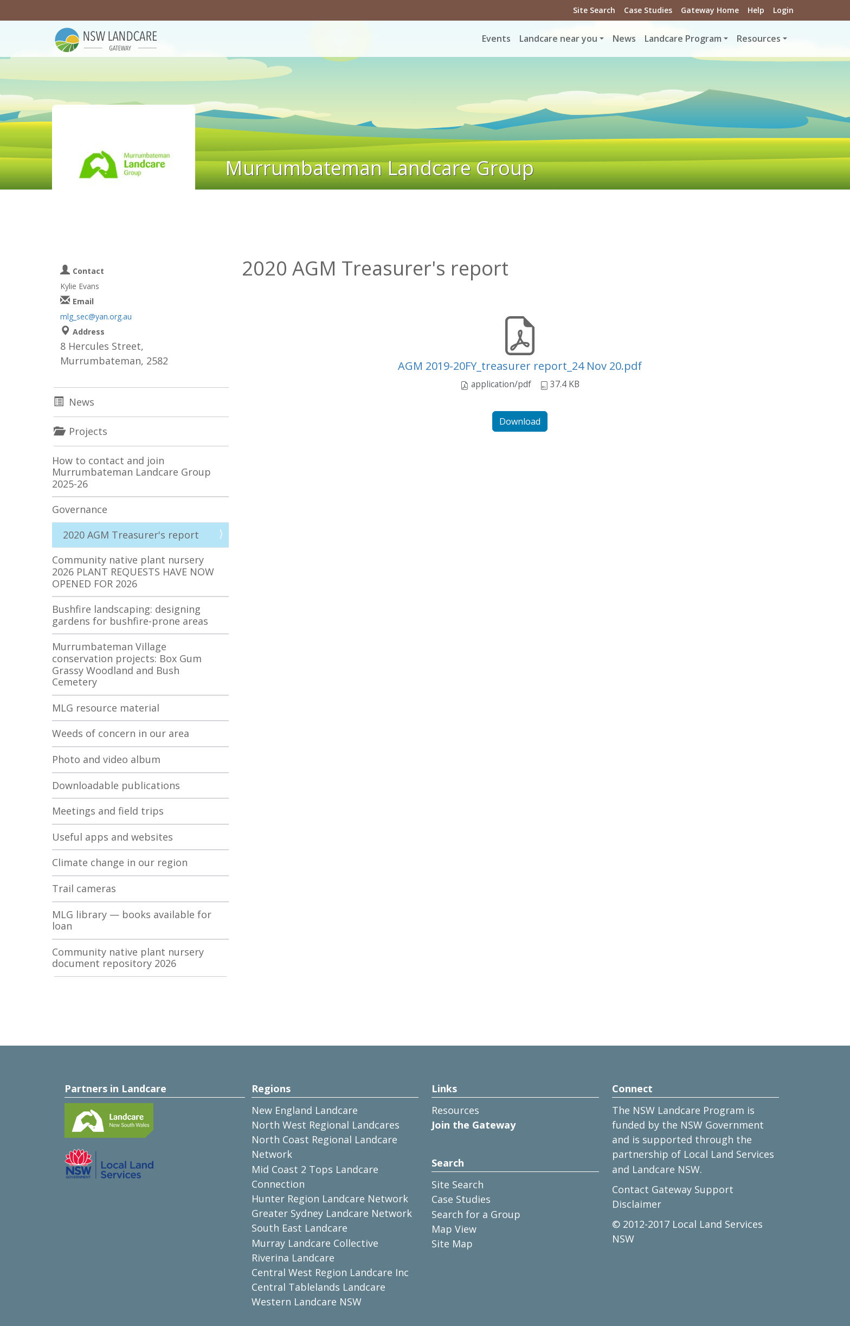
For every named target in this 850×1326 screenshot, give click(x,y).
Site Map (452, 1243)
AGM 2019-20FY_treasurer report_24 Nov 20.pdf (520, 365)
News (624, 38)
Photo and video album (106, 759)
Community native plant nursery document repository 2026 (128, 957)
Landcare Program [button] (683, 38)
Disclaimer (636, 1203)
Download (519, 421)
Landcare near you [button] (558, 38)
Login (783, 10)
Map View (454, 1228)
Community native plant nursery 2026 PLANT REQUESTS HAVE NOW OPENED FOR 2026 (133, 571)
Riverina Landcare (293, 1257)
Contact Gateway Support (672, 1189)
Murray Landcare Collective (315, 1243)
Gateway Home (710, 10)
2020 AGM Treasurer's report (131, 534)
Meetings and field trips (108, 810)
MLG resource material (105, 707)
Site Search (594, 10)
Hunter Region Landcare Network (330, 1198)
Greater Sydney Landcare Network (332, 1213)
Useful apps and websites (112, 836)
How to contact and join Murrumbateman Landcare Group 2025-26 (131, 472)
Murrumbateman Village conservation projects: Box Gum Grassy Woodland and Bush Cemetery (127, 664)
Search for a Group (476, 1214)
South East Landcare (299, 1227)
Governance (79, 509)
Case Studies (648, 10)
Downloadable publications (116, 785)
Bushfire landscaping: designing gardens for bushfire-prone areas (130, 615)
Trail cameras (84, 888)
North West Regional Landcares (326, 1124)
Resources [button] (759, 38)
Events (496, 38)
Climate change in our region (120, 862)
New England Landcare (305, 1110)
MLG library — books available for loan (131, 920)
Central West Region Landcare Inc (330, 1272)
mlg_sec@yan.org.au (96, 316)
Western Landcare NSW (307, 1301)
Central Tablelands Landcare (318, 1286)
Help (756, 10)
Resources (455, 1110)
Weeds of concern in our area (120, 733)
